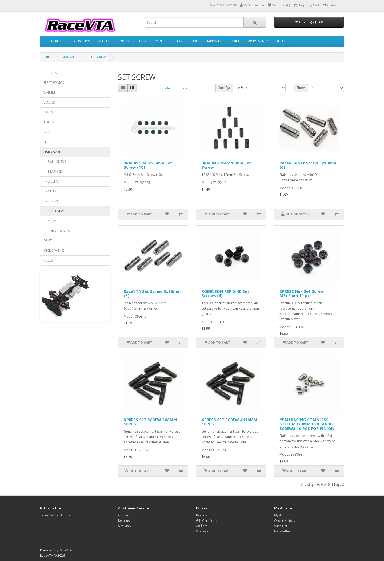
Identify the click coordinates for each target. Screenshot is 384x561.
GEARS (177, 41)
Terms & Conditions (55, 515)
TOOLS (159, 41)
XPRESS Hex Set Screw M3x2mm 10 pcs (301, 293)
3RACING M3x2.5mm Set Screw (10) (148, 165)
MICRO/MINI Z (257, 41)
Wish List (280, 526)
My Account (282, 515)
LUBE (194, 41)
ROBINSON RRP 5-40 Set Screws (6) (225, 293)
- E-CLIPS (50, 181)
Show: (301, 87)
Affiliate (201, 526)
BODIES (123, 41)
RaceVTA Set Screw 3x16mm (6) (152, 293)
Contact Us (126, 515)
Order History (284, 520)
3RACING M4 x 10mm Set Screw (226, 165)
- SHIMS (50, 221)
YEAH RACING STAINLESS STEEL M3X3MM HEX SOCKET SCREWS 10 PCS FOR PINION (307, 424)
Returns (124, 520)
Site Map (124, 526)
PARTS (141, 41)
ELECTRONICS (79, 41)
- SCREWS (51, 201)
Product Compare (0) (176, 88)
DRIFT (235, 41)
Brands (201, 515)
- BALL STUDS (54, 161)
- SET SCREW (53, 211)
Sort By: (224, 87)
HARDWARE (214, 41)
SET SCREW (98, 57)
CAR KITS (54, 41)
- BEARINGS (53, 171)
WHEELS (103, 41)
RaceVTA (65, 550)
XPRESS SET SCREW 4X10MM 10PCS (229, 422)
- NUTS (49, 191)
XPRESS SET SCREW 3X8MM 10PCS (150, 422)
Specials (202, 531)
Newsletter (282, 531)
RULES (280, 41)
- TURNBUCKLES (56, 230)
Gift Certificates (207, 520)
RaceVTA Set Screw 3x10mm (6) (307, 165)
